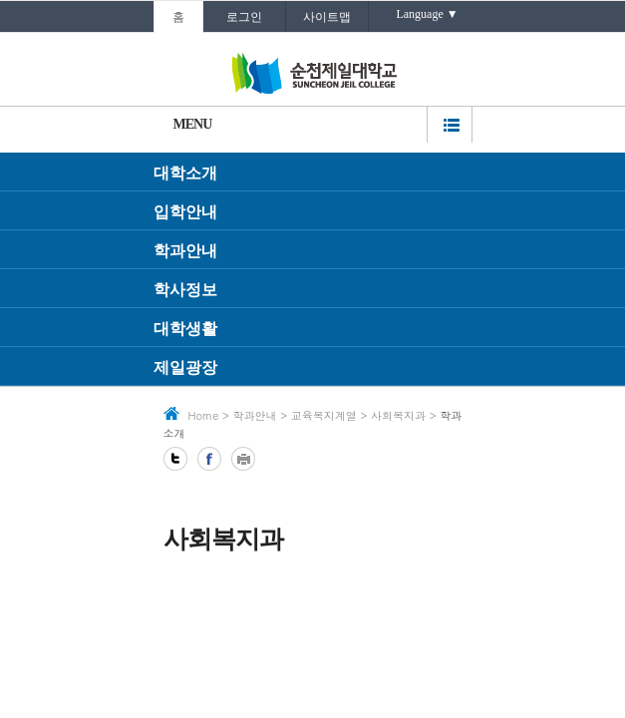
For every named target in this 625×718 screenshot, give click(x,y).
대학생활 (185, 328)
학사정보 (185, 289)
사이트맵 (327, 17)
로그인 (244, 17)
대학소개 (185, 173)
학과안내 (185, 250)
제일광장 (185, 367)
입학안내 (185, 211)
